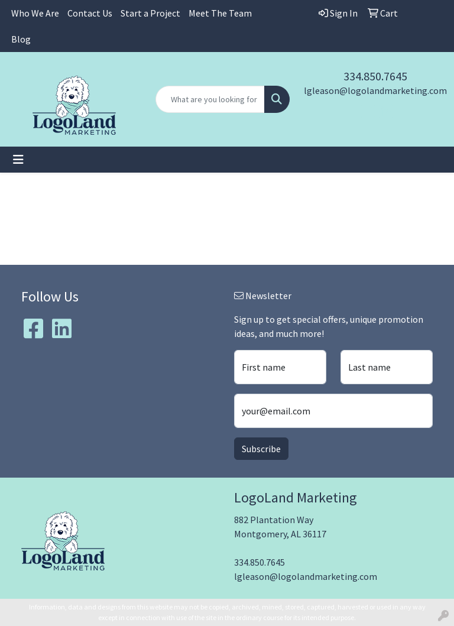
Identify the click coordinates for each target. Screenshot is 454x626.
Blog (21, 39)
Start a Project (150, 13)
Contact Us (89, 13)
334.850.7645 (375, 76)
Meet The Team (220, 13)
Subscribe (261, 449)
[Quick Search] (210, 99)
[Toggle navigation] (18, 159)
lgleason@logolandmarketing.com (375, 90)
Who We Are (35, 13)
